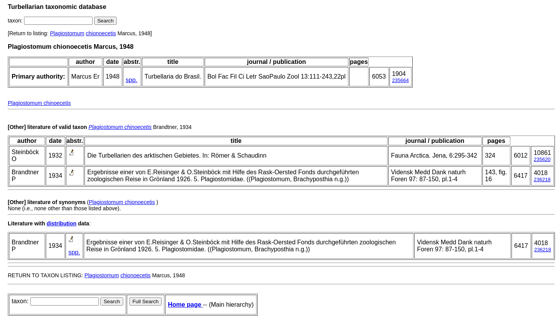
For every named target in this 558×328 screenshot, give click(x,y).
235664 (400, 80)
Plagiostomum (67, 33)
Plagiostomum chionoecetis (122, 202)
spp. (131, 80)
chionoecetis (101, 33)
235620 (542, 159)
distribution (61, 223)
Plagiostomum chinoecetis (39, 103)
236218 (542, 179)
